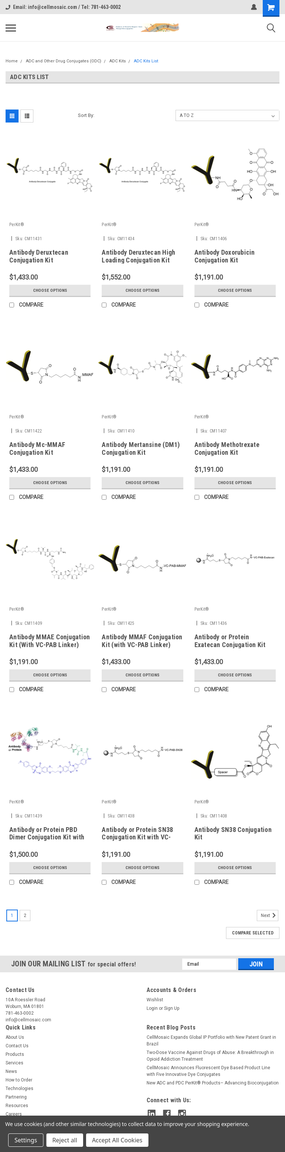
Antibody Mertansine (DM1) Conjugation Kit (141, 448)
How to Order (19, 1080)
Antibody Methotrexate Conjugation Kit (226, 448)
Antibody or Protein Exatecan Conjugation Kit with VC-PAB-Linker (230, 644)
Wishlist (155, 999)
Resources (17, 1105)
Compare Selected (252, 933)
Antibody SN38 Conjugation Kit (233, 833)
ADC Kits (117, 61)
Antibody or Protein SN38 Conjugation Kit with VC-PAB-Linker (137, 837)
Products (15, 1054)
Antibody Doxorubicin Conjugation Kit (224, 256)
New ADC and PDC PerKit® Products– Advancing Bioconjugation (213, 1083)
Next (269, 915)
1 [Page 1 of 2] (12, 915)
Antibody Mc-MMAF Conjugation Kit (37, 448)
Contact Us (17, 1045)
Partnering (16, 1097)
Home (12, 61)
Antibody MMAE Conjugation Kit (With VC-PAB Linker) (49, 641)
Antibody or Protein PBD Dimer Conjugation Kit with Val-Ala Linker (47, 837)
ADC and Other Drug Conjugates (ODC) (63, 61)
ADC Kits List (146, 61)
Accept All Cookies (117, 1140)
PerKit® (16, 224)
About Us (15, 1037)
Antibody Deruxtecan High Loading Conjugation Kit (138, 256)
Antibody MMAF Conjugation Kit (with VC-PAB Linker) (142, 641)
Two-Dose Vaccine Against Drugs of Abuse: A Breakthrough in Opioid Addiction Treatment (210, 1056)
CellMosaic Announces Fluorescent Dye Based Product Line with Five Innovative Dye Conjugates (208, 1071)
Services (14, 1062)
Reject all (64, 1140)
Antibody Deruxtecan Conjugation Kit (38, 256)
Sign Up (171, 1008)
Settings (25, 1140)
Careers (14, 1114)
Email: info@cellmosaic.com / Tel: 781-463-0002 (63, 7)
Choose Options (50, 290)
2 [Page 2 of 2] (25, 915)
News (11, 1071)
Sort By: (86, 115)
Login (152, 1008)
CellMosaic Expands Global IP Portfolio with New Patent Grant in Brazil (211, 1041)
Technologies (19, 1088)
